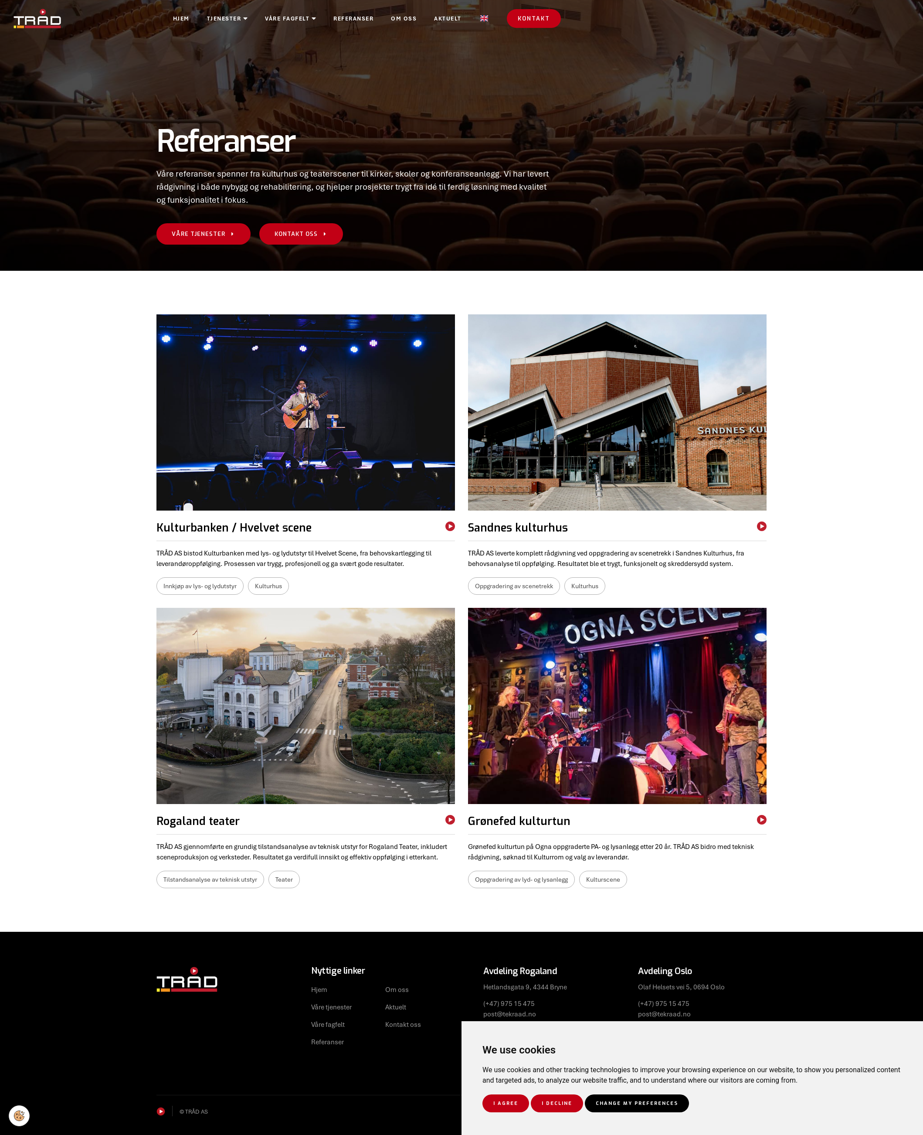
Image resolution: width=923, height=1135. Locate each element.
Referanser (406, 19)
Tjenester (280, 19)
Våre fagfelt (343, 19)
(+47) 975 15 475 (509, 1003)
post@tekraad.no (509, 1013)
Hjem (234, 19)
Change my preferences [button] (637, 1103)
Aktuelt (500, 19)
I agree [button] (505, 1103)
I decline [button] (557, 1103)
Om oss (456, 19)
